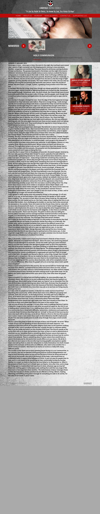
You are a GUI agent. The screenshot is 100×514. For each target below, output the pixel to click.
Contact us (65, 15)
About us (27, 15)
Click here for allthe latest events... (81, 108)
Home (18, 15)
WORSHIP (38, 15)
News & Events (51, 15)
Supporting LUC (80, 15)
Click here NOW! (81, 81)
